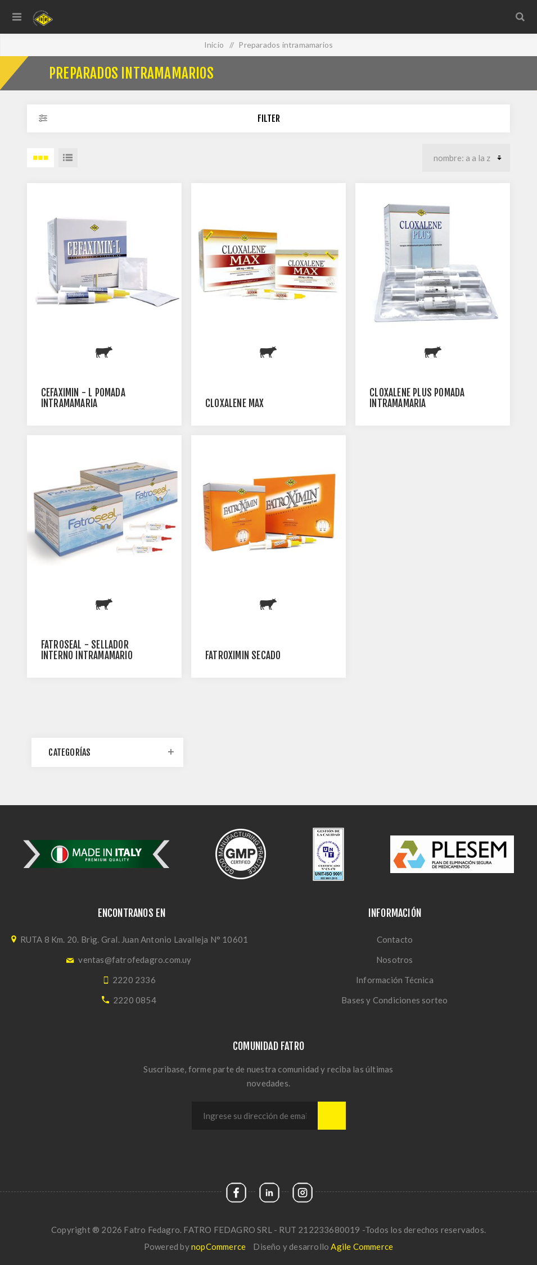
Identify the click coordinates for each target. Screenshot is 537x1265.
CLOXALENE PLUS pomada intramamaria (416, 398)
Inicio (214, 44)
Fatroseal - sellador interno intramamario (87, 650)
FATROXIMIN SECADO (243, 655)
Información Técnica (395, 980)
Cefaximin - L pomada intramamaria (83, 398)
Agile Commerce (362, 1246)
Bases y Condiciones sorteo (394, 1000)
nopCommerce (218, 1246)
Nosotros (394, 960)
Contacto (395, 939)
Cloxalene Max (234, 403)
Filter (269, 118)
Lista (68, 157)
